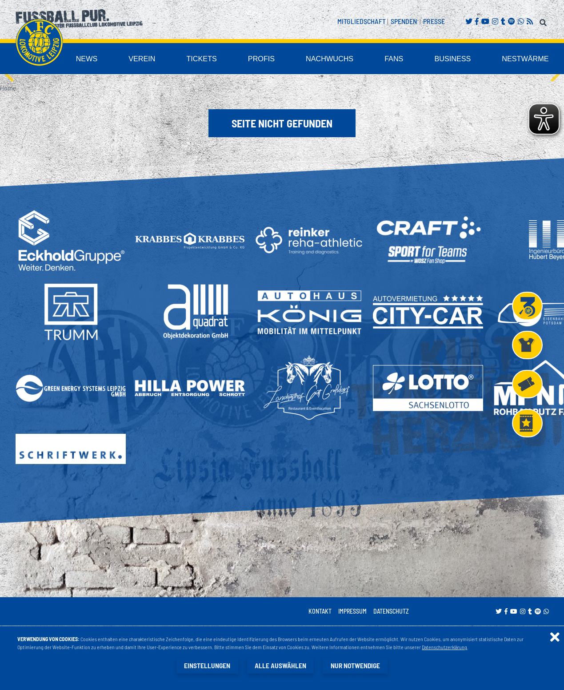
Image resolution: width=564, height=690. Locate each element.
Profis (300, 59)
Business (468, 59)
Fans (415, 59)
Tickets (247, 59)
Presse (434, 21)
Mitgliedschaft (361, 21)
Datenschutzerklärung (445, 647)
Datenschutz (391, 611)
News (144, 59)
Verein (194, 59)
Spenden (404, 21)
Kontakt (320, 611)
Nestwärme (531, 59)
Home (8, 88)
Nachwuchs (359, 59)
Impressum (352, 611)
